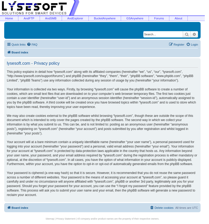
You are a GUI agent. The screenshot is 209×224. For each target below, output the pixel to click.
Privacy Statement (65, 218)
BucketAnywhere (105, 18)
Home (9, 18)
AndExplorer (75, 18)
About (178, 18)
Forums (159, 18)
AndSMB (50, 18)
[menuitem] (32, 44)
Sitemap (50, 218)
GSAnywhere (134, 18)
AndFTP (29, 18)
